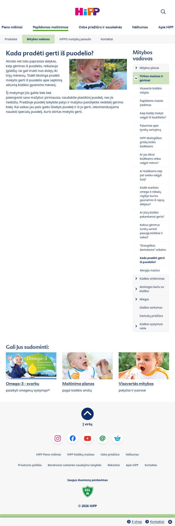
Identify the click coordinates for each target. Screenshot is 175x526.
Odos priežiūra (110, 454)
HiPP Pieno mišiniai (48, 454)
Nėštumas (132, 454)
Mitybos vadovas (38, 39)
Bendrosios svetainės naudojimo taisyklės (74, 465)
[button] (163, 11)
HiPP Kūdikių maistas (80, 454)
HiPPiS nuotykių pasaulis (75, 39)
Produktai (11, 39)
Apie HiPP (132, 465)
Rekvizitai (114, 465)
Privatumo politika (30, 465)
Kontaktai (107, 39)
